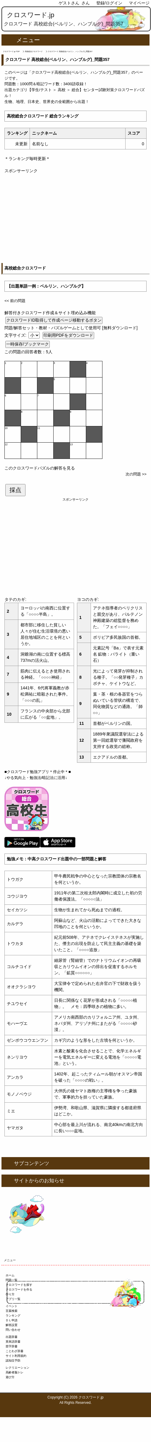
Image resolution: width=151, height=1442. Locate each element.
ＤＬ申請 (11, 1320)
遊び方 (10, 1377)
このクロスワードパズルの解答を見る (39, 468)
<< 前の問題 (14, 301)
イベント (11, 1306)
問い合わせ (13, 1329)
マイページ (139, 3)
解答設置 (11, 1325)
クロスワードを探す (19, 1284)
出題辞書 (11, 1336)
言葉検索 (11, 1310)
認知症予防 (13, 1360)
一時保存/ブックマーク (27, 344)
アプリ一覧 (13, 1299)
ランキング (13, 1315)
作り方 (10, 1294)
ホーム (10, 1275)
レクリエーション (17, 1367)
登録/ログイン (109, 3)
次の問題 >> (136, 474)
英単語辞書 (13, 1341)
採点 (15, 490)
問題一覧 (11, 1280)
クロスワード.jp (30, 15)
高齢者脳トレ (14, 1372)
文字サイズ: (16, 335)
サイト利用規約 (16, 1355)
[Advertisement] (75, 215)
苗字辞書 (11, 1346)
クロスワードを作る (19, 1289)
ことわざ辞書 (14, 1351)
